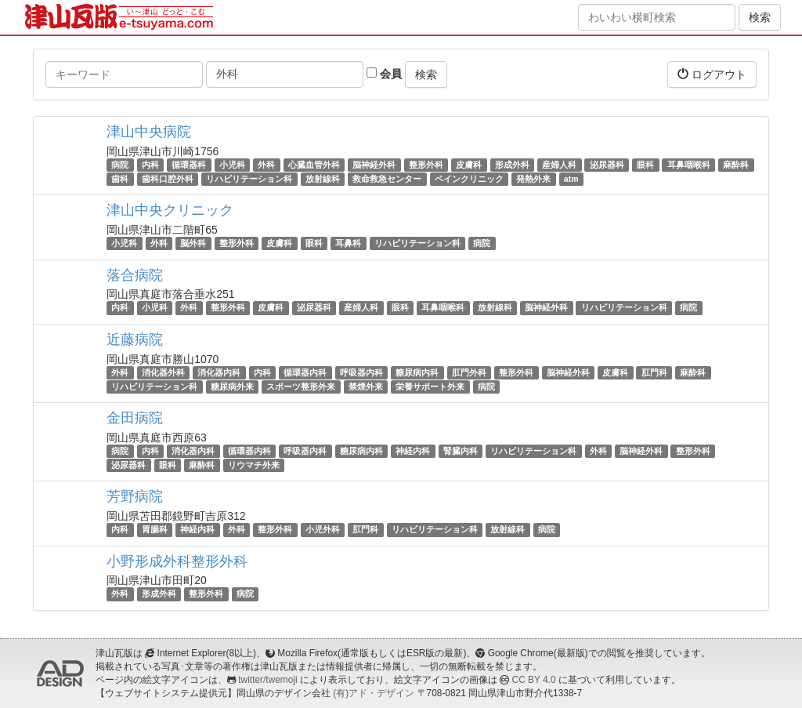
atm (571, 178)
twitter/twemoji (267, 679)
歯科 (119, 178)
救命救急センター (386, 178)
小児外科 (322, 529)
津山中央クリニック (170, 210)
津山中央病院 (149, 132)
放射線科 (322, 178)
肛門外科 (469, 372)
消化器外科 (163, 372)
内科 (150, 164)
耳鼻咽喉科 (688, 164)
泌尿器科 (607, 164)
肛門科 (654, 372)
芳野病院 (135, 496)
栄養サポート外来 (430, 386)
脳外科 (193, 243)
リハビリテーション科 (249, 178)
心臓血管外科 (314, 164)
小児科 (232, 164)
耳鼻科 (348, 243)
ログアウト (711, 74)
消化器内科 (218, 372)
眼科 (645, 164)
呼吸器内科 (361, 372)
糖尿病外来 (232, 386)
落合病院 (135, 275)
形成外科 (512, 164)
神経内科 (413, 451)
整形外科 (426, 164)
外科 (266, 164)
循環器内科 (305, 372)
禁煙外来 (366, 386)
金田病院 (135, 418)
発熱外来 (533, 178)
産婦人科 (559, 164)
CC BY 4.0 (534, 679)
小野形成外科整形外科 (177, 561)
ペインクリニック (469, 178)
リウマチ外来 (254, 465)
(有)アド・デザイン (373, 693)
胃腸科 (155, 529)
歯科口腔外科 (167, 178)
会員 (384, 73)
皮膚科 (469, 164)
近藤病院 (135, 339)
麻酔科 (736, 164)
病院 (119, 164)
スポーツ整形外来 (300, 386)
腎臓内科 (460, 451)
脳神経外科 (374, 164)
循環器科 (189, 164)
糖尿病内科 (417, 372)
